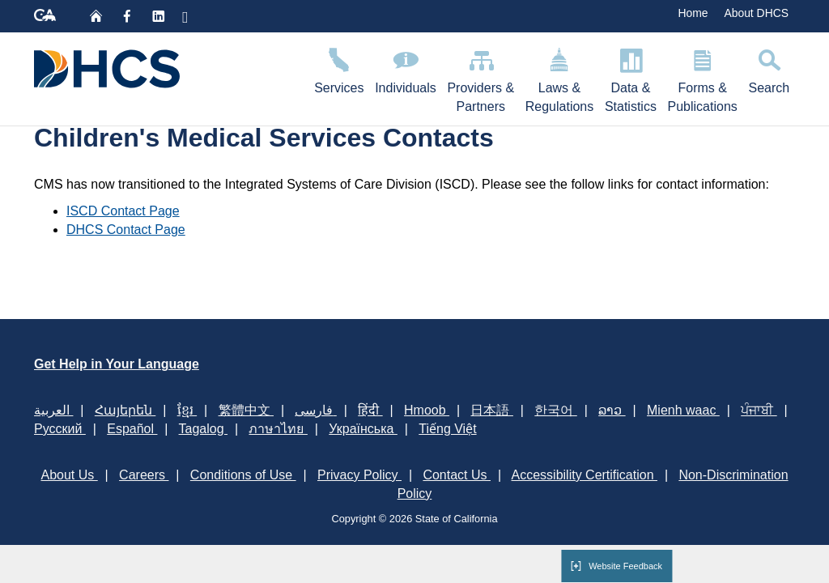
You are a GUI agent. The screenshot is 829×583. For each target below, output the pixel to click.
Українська (363, 429)
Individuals (405, 68)
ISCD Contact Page (123, 211)
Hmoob (426, 410)
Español (132, 429)
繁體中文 (246, 410)
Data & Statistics (630, 77)
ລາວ (611, 410)
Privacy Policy (359, 475)
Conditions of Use (243, 475)
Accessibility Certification (585, 475)
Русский (60, 429)
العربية (53, 410)
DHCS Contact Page (125, 229)
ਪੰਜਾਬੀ (758, 410)
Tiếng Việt (447, 429)
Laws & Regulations (559, 77)
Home (693, 12)
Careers (143, 475)
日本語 (491, 410)
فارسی (315, 410)
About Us (68, 475)
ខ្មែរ (187, 410)
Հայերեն (125, 410)
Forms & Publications (702, 77)
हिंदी (370, 410)
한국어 (555, 410)
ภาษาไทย (278, 429)
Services (338, 68)
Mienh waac (683, 410)
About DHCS (756, 12)
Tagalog (203, 429)
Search (769, 68)
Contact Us (457, 475)
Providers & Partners (481, 77)
